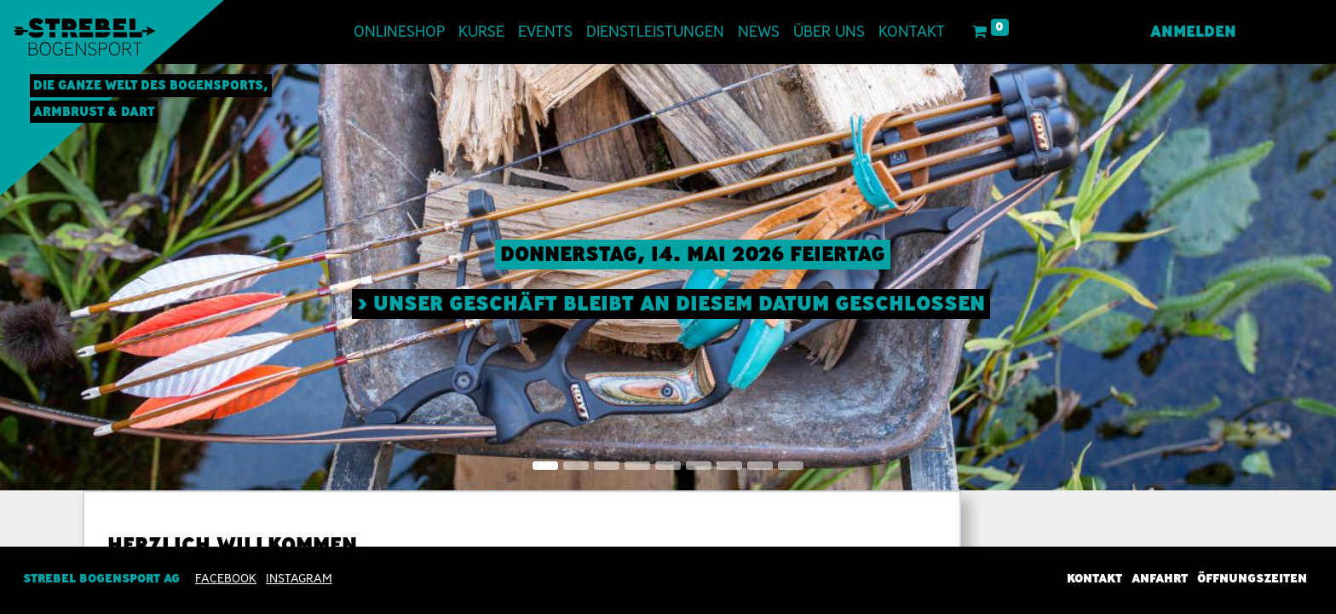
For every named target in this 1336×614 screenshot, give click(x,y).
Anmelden (1193, 31)
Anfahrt (1160, 578)
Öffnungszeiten (1252, 578)
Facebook (225, 578)
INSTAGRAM (299, 578)
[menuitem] (399, 31)
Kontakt (1094, 578)
